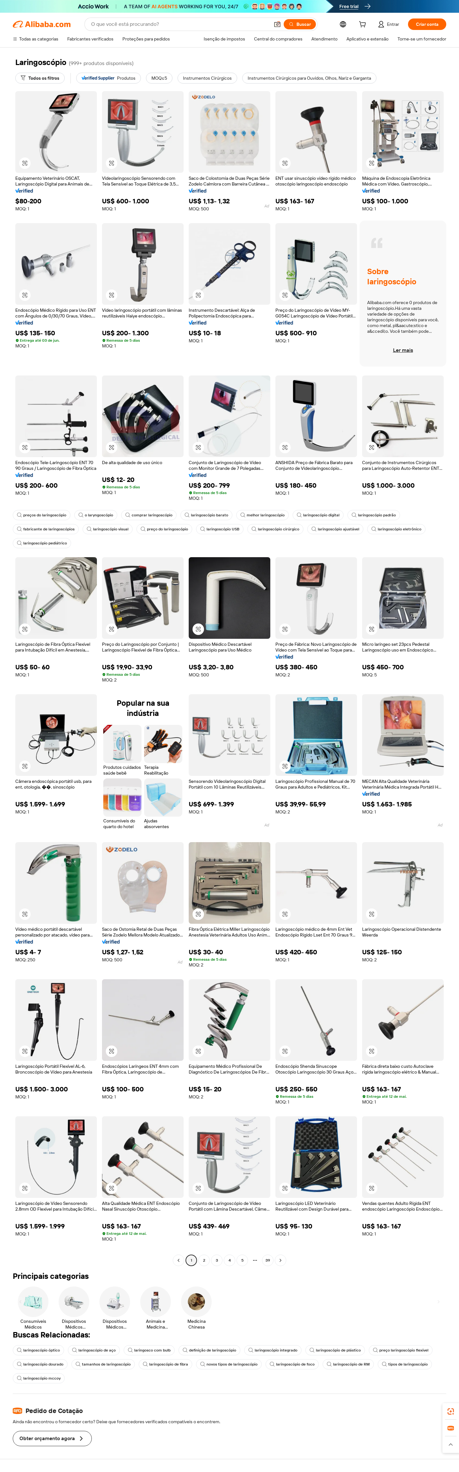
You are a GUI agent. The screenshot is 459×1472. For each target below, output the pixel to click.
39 (268, 1260)
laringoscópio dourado (40, 1364)
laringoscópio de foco (292, 1364)
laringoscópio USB (219, 529)
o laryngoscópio (95, 515)
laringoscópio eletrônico (396, 529)
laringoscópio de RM (348, 1364)
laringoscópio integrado (272, 1350)
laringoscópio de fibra (165, 1364)
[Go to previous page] (178, 1260)
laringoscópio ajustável (335, 529)
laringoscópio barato (206, 515)
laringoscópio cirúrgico (275, 529)
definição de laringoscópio (209, 1350)
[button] (277, 24)
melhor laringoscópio (262, 515)
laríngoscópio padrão (374, 515)
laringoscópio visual (107, 529)
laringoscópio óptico (38, 1350)
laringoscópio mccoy (39, 1378)
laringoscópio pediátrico (42, 543)
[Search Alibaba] (179, 24)
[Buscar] (300, 24)
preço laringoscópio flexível (400, 1350)
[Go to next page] (280, 1260)
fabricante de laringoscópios (46, 529)
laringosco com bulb (149, 1350)
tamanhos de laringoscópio (103, 1364)
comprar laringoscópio (148, 515)
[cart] (363, 25)
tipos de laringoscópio (405, 1364)
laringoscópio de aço (94, 1350)
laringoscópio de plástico (335, 1350)
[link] (450, 1411)
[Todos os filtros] (40, 78)
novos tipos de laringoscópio (229, 1364)
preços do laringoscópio (41, 515)
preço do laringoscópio (164, 529)
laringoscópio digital (318, 515)
